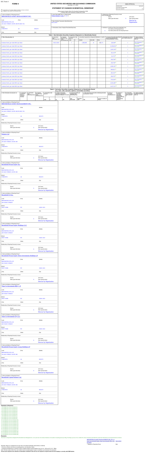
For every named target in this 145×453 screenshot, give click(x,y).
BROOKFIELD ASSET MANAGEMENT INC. (16, 16)
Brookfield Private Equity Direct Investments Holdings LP (20, 255)
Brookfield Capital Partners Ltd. (11, 377)
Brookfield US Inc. (7, 195)
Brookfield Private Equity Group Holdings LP (16, 347)
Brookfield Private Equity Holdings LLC (14, 225)
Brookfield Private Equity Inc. (11, 164)
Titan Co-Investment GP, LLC (11, 316)
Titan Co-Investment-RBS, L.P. (11, 286)
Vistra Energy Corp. (57, 16)
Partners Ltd (5, 134)
